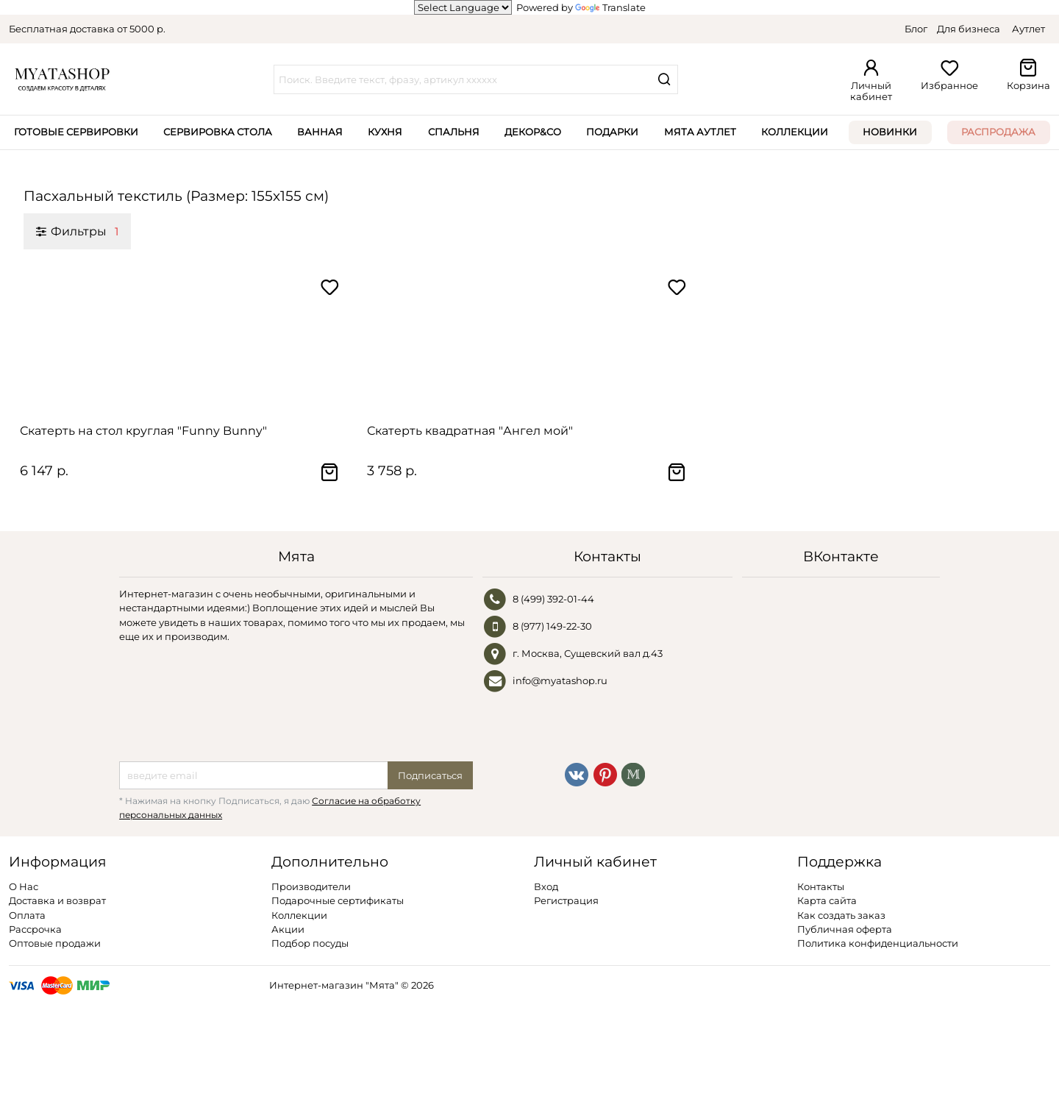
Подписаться (430, 775)
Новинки (890, 132)
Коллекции (794, 132)
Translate (610, 7)
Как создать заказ (841, 915)
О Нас (23, 886)
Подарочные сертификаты (337, 900)
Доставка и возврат (57, 900)
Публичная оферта (844, 929)
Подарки (612, 132)
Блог (916, 29)
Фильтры (77, 231)
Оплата (27, 915)
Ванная (320, 132)
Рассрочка (35, 929)
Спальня (453, 132)
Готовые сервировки (76, 132)
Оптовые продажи (55, 943)
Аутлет (1028, 29)
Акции (287, 929)
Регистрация (566, 900)
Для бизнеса (968, 29)
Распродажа (998, 132)
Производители (311, 886)
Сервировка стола (217, 132)
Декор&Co (532, 132)
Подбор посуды (310, 943)
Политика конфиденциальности (877, 943)
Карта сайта (827, 900)
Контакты (820, 886)
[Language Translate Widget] (463, 7)
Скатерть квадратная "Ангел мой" (470, 431)
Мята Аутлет (700, 132)
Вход (546, 886)
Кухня (385, 132)
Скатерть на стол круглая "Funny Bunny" (143, 431)
